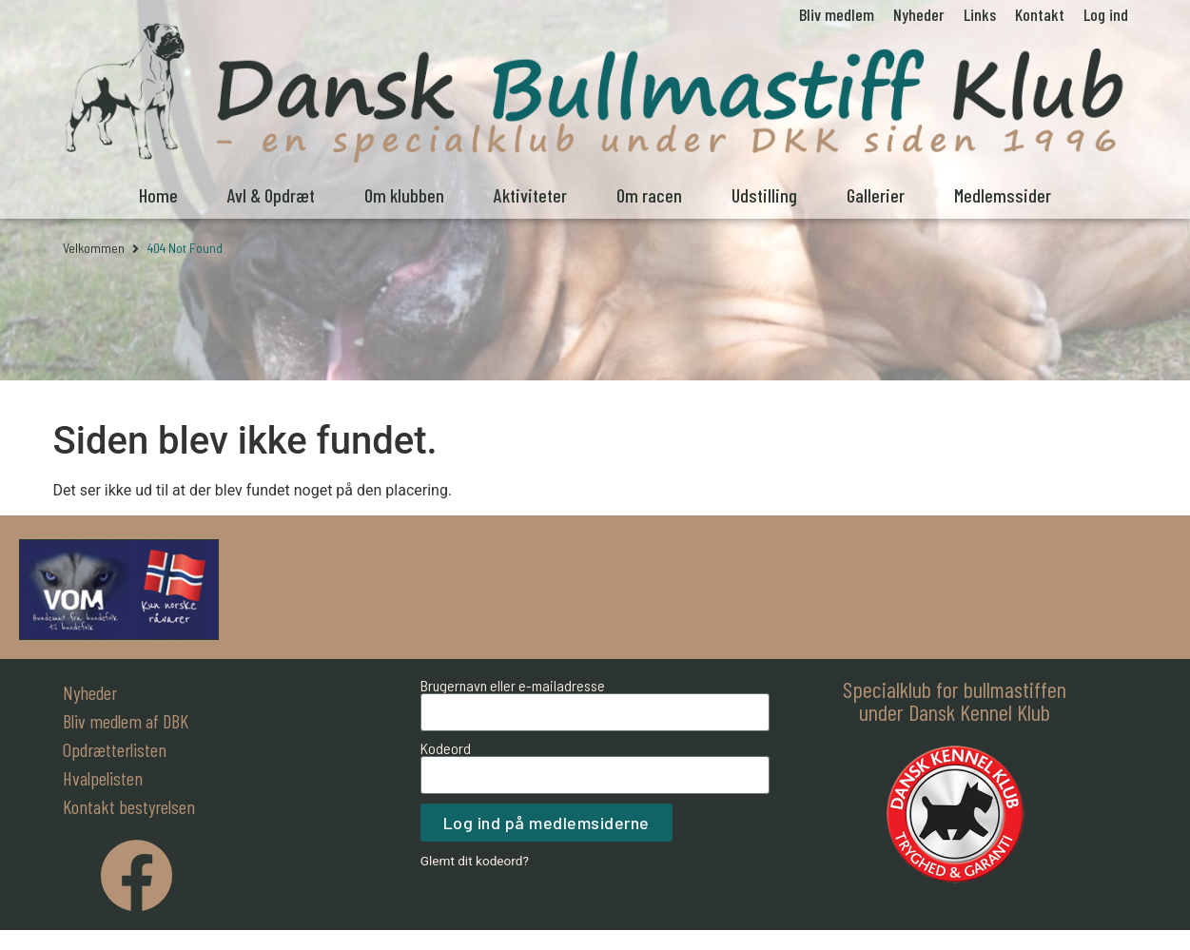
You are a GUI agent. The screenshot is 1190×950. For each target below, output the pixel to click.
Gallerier (876, 195)
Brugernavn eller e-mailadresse (512, 685)
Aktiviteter (530, 195)
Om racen (649, 195)
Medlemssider (1002, 195)
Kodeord (445, 748)
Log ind (1105, 14)
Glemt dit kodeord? (474, 860)
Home (158, 195)
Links (980, 14)
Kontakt (1039, 14)
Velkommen (94, 248)
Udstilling (764, 195)
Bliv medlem (836, 14)
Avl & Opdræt (271, 195)
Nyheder (919, 14)
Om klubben (404, 195)
